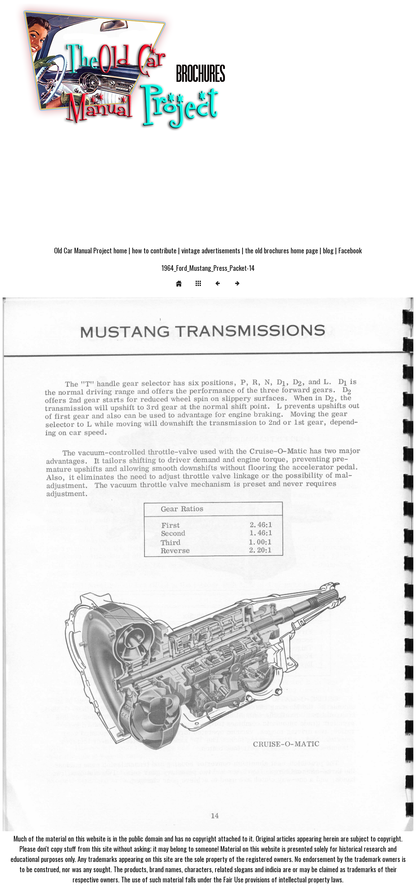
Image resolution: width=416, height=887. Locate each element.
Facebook (350, 250)
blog (328, 250)
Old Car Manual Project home (90, 250)
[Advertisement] (208, 192)
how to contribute (154, 250)
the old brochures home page (281, 250)
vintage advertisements (210, 250)
